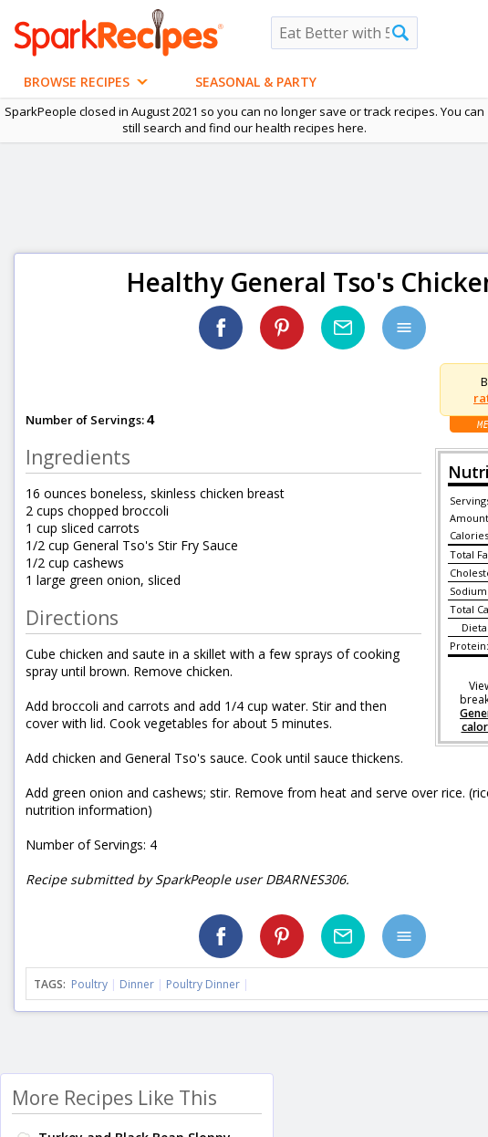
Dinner (136, 984)
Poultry (89, 984)
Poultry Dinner (203, 984)
